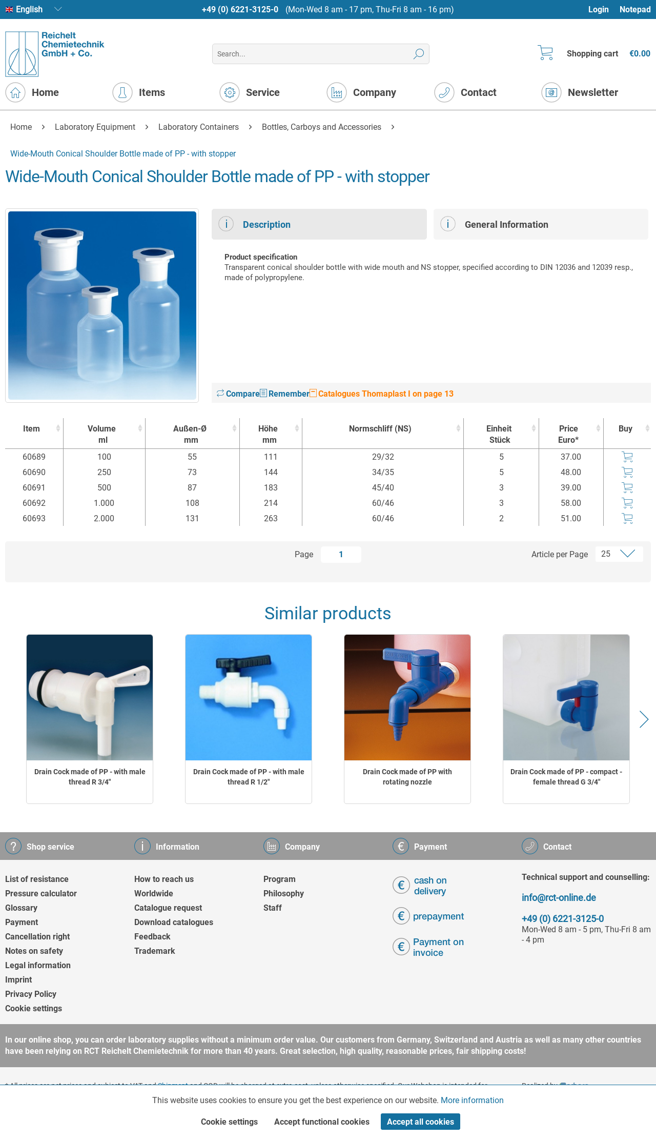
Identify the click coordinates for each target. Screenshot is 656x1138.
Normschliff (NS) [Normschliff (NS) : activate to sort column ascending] (380, 429)
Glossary (21, 908)
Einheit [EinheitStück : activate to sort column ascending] (498, 435)
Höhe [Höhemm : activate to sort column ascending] (268, 435)
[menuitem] (603, 9)
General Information (494, 223)
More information (472, 1100)
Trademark (154, 951)
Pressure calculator (41, 893)
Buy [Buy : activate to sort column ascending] (625, 429)
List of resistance (37, 879)
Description (254, 223)
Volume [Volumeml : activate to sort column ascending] (102, 435)
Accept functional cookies (322, 1122)
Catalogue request (168, 908)
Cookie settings (33, 1008)
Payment (21, 922)
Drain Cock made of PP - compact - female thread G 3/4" (566, 777)
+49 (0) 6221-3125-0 (240, 9)
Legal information (38, 965)
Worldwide (153, 893)
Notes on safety (34, 951)
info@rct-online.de (559, 897)
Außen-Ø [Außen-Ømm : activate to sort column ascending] (190, 435)
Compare (238, 394)
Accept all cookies (420, 1122)
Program (279, 879)
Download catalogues (173, 922)
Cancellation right (37, 936)
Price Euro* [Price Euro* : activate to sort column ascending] (568, 434)
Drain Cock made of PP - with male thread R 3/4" (90, 777)
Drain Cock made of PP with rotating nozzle (407, 777)
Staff (272, 908)
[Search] (418, 54)
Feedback (152, 936)
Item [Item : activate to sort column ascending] (31, 429)
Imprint (18, 980)
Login (598, 9)
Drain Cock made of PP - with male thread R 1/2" (248, 777)
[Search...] (320, 54)
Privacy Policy (30, 994)
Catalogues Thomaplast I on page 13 (382, 394)
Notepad (635, 9)
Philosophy (283, 893)
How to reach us (164, 879)
